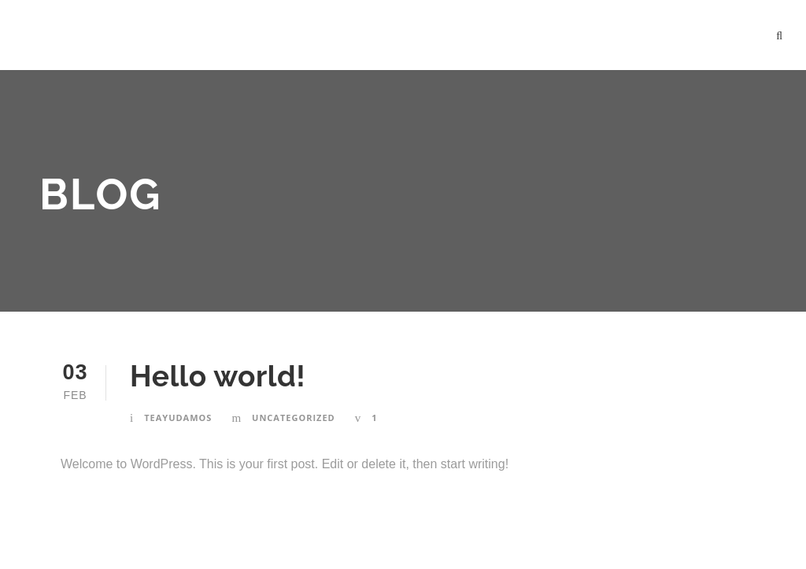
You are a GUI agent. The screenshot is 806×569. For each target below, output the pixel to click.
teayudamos (178, 417)
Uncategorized (293, 417)
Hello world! (217, 376)
